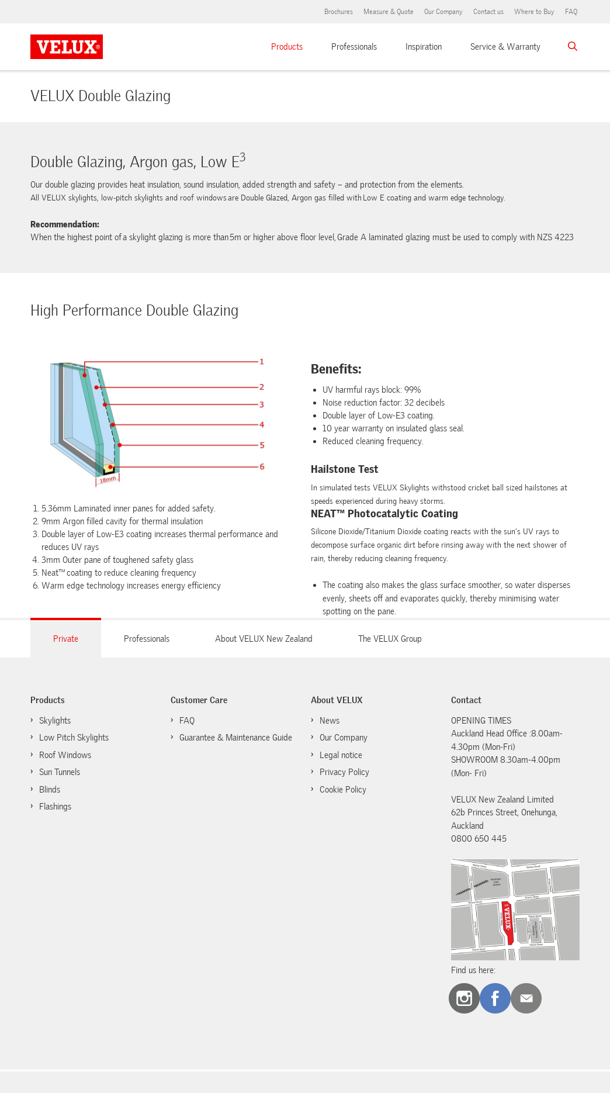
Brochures (338, 12)
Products (287, 46)
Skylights (55, 720)
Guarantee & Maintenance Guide (235, 737)
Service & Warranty (505, 46)
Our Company (443, 12)
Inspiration (423, 46)
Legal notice (341, 755)
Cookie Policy (343, 789)
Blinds (49, 789)
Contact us (488, 12)
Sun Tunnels (59, 772)
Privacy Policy (344, 772)
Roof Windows (65, 755)
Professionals (354, 46)
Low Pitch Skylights (74, 737)
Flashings (55, 806)
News (329, 720)
